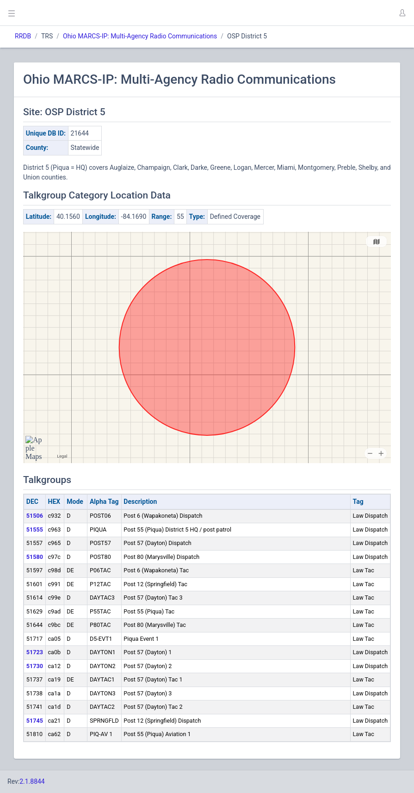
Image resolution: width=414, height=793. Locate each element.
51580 (34, 556)
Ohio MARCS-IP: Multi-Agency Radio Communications (140, 36)
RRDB (23, 36)
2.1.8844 (32, 781)
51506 (34, 515)
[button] (402, 13)
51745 (34, 720)
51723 (34, 652)
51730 (34, 666)
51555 (34, 529)
